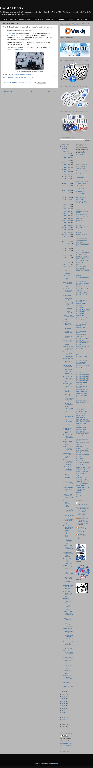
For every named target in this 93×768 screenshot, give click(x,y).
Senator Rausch (80, 166)
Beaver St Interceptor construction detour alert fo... (68, 624)
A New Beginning (83, 518)
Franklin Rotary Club (81, 360)
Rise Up (78, 452)
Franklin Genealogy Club (83, 322)
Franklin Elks (79, 307)
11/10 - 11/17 (67, 169)
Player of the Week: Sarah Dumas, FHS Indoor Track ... (68, 521)
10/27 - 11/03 (67, 174)
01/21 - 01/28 (67, 267)
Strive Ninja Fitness (81, 477)
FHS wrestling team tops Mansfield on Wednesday (68, 399)
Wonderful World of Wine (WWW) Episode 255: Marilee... (68, 587)
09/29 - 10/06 (67, 183)
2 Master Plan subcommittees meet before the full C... (68, 653)
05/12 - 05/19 (67, 229)
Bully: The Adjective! (81, 214)
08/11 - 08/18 (67, 199)
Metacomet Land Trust (82, 419)
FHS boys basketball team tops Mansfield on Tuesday (68, 462)
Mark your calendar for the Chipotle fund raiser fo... (68, 573)
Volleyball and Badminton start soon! (68, 373)
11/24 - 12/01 (67, 164)
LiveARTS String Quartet (83, 406)
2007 (63, 729)
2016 (63, 708)
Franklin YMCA (80, 372)
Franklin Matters (11, 8)
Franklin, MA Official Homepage (81, 383)
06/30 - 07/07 (67, 213)
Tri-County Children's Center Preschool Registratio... (67, 392)
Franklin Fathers (80, 311)
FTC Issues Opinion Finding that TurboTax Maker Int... (68, 541)
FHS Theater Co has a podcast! (67, 647)
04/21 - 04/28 (67, 236)
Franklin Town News (81, 368)
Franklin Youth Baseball (82, 374)
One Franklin (79, 437)
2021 (63, 696)
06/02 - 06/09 (67, 222)
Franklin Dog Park (81, 298)
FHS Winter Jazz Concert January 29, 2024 (68, 405)
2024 (63, 151)
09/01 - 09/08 (67, 192)
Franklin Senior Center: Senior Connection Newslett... (67, 291)
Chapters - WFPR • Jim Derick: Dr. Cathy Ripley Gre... (68, 659)
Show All (88, 540)
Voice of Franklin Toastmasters (80, 490)
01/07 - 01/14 (67, 689)
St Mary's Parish (80, 469)
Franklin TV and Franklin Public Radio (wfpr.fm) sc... (68, 379)
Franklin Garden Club (82, 320)
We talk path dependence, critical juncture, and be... (68, 666)
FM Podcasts (62, 19)
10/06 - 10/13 (67, 181)
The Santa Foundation (82, 483)
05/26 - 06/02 (67, 225)
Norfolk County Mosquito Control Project (83, 434)
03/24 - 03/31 (67, 246)
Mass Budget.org (80, 417)
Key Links (71, 19)
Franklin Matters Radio (82, 342)
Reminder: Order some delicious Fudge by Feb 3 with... (68, 385)
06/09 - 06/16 (67, 220)
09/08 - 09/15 (67, 190)
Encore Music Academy (82, 252)
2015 (63, 710)
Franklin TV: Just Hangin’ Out (67, 619)
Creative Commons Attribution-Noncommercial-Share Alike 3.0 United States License (66, 744)
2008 (63, 726)
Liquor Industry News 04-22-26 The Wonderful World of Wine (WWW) (83, 512)
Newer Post (7, 91)
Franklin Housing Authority (80, 328)
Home (5, 19)
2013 (63, 715)
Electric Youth (80, 250)
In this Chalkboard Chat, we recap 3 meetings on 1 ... (68, 515)
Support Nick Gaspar (82, 479)
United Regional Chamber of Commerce (82, 486)
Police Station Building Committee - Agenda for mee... (67, 475)
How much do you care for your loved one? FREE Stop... (68, 271)
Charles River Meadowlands (80, 221)
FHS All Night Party (81, 256)
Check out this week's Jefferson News (68, 672)
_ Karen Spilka (80, 177)
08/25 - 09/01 (67, 195)
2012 (63, 717)
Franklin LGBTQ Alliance (83, 338)
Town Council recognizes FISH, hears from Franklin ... (68, 567)
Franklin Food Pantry (18, 85)
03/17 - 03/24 (67, 248)
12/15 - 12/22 (67, 158)
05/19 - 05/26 (67, 227)
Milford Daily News (81, 427)
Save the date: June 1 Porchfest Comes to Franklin (68, 455)
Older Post (52, 91)
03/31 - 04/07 (67, 243)
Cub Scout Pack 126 (81, 238)
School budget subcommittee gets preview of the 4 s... (68, 483)
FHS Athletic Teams (81, 258)
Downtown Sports (81, 248)
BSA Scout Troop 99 (81, 209)
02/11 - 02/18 (67, 260)
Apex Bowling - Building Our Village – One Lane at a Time (83, 521)
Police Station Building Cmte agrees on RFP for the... (68, 278)
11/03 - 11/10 (67, 171)
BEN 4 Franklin (80, 199)
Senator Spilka (80, 175)
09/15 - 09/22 (67, 188)
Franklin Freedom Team (82, 317)
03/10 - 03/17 (67, 250)
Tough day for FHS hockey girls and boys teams (68, 643)
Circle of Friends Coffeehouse (80, 228)
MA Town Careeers (81, 415)
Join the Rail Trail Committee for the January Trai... (67, 424)
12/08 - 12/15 (67, 160)
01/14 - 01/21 (67, 686)
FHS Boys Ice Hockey (82, 260)
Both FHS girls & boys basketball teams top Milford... (68, 284)
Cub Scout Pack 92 (81, 240)
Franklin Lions (80, 340)
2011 (63, 719)
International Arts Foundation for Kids (81, 399)
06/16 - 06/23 (67, 218)
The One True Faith (83, 503)
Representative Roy (81, 170)
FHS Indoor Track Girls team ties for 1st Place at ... (68, 637)
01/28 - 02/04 (67, 264)
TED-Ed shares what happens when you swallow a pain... (68, 367)
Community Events (83, 19)
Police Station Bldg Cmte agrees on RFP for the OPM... (68, 417)
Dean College (80, 242)
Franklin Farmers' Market (83, 309)
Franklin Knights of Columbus (81, 335)
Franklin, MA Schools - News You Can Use (82, 390)
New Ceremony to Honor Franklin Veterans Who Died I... (68, 449)
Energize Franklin (81, 254)
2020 (63, 698)
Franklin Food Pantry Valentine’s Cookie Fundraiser (67, 503)
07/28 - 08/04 (67, 204)
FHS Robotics (80, 268)
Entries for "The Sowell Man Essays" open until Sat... (67, 600)
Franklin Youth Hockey (82, 378)
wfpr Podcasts (50, 19)
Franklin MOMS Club (82, 344)
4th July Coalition (81, 185)
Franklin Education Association (81, 304)
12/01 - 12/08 (67, 162)
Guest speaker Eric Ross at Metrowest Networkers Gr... (68, 311)
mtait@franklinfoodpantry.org (15, 49)
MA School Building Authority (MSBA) (81, 412)
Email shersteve (80, 154)
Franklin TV (79, 370)
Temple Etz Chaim (81, 481)
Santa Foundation (81, 460)
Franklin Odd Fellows (82, 348)
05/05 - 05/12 (67, 232)
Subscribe (13, 19)
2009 (63, 724)
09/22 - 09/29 (67, 185)
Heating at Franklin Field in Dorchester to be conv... (68, 361)
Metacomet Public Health (83, 421)
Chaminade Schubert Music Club (82, 217)
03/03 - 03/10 (67, 253)
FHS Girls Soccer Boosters (81, 263)
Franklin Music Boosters (82, 346)
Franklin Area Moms (81, 281)
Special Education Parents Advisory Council (83, 466)
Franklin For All (80, 315)
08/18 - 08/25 (67, 197)
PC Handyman (80, 446)
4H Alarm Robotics (81, 183)
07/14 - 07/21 (67, 209)
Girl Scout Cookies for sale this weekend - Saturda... (68, 342)
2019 (63, 701)
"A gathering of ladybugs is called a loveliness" (67, 607)
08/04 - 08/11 (67, 202)
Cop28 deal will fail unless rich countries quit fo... (68, 678)
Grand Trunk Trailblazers (83, 393)
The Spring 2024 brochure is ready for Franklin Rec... (67, 561)
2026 (63, 146)
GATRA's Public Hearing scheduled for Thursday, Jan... (68, 468)
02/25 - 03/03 (67, 255)
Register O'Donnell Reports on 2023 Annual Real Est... (68, 594)
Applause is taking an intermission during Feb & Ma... (68, 304)
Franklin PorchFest (81, 351)
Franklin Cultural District (82, 292)
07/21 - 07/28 (67, 206)
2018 (63, 703)
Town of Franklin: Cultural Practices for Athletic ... (67, 430)
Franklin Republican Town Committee (81, 357)
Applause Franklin (81, 197)
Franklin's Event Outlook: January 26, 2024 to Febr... (68, 317)
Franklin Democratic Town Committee (81, 295)
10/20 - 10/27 (67, 176)
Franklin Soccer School (82, 365)
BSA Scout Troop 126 (82, 205)
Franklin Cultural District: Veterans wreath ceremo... (68, 443)
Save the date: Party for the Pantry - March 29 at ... (67, 324)
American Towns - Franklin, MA (81, 194)
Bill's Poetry (81, 527)
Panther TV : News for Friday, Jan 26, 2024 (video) (68, 336)
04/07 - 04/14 (67, 241)
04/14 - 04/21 (67, 239)
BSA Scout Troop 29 (81, 207)
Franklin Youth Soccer (82, 380)
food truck (10, 85)
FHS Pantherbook (81, 266)
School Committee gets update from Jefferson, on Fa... (68, 410)
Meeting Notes (39, 19)
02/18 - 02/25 (67, 257)
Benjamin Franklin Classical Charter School (83, 202)
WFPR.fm (79, 492)
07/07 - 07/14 (67, 211)
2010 (63, 722)
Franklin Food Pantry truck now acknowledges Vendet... (68, 528)
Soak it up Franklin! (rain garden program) (82, 463)
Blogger (56, 763)
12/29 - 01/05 (67, 153)
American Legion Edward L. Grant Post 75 (83, 190)
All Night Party (80, 188)
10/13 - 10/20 (67, 178)
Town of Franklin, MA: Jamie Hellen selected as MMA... (68, 631)
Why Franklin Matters (25, 19)
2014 (63, 712)
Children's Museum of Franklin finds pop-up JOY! (68, 348)
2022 (63, 694)
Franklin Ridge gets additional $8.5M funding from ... (68, 510)
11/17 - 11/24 (67, 167)
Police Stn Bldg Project (82, 448)
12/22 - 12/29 (67, 155)
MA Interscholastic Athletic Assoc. (81, 408)
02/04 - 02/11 (67, 262)
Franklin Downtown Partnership (81, 300)
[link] (11, 33)
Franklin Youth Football (82, 376)
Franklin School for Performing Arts (81, 363)
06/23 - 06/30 (67, 216)
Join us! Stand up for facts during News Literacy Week (67, 534)
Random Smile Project (82, 450)
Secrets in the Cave (83, 504)
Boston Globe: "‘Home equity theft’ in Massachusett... (68, 354)
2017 (63, 705)
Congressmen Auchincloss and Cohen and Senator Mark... (68, 330)
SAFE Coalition (80, 458)
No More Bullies (80, 431)
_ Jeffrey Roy (79, 173)
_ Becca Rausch (80, 168)
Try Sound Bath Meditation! (67, 683)
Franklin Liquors (83, 508)
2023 (63, 692)
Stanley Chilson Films (82, 471)
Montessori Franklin (81, 429)
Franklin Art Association (82, 286)
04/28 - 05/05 (67, 234)
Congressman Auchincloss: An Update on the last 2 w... (68, 297)
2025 (63, 149)
